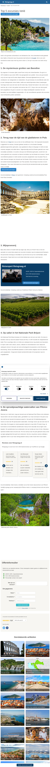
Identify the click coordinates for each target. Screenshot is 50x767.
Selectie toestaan (25, 398)
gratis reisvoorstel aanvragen (10, 14)
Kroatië (34, 58)
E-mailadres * (11, 596)
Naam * (13, 593)
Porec (13, 175)
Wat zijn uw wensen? (11, 583)
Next (46, 466)
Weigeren (9, 398)
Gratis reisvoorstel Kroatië (25, 765)
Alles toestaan (40, 398)
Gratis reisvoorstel (23, 605)
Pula (10, 142)
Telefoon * (12, 600)
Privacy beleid (25, 608)
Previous (4, 466)
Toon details (43, 393)
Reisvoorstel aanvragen (8, 169)
